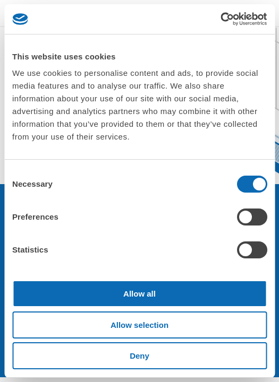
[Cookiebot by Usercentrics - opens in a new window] (220, 19)
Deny (139, 355)
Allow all (139, 293)
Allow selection (139, 324)
